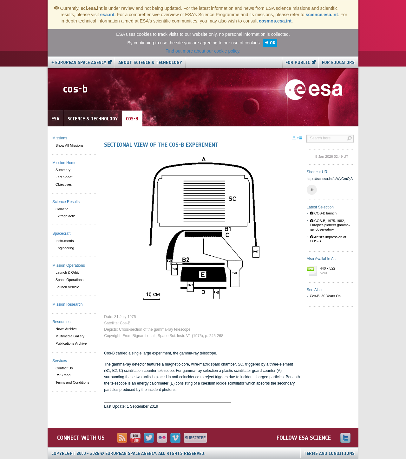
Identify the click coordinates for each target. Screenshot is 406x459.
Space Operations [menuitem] (69, 280)
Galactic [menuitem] (62, 209)
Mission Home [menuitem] (64, 163)
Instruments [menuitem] (65, 241)
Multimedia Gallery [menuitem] (70, 336)
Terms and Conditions (329, 453)
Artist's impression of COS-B (328, 239)
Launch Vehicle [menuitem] (67, 287)
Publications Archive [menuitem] (71, 343)
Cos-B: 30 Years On (325, 296)
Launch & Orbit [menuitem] (67, 272)
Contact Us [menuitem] (64, 368)
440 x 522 (335, 271)
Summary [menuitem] (63, 170)
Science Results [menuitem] (66, 202)
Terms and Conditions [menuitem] (72, 382)
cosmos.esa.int (275, 20)
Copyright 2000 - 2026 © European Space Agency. (128, 453)
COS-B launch (323, 213)
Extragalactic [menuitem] (65, 216)
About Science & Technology (150, 62)
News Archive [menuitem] (66, 329)
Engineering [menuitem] (65, 248)
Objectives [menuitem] (64, 184)
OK (272, 43)
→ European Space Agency (78, 62)
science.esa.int (322, 14)
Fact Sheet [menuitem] (64, 177)
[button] (312, 190)
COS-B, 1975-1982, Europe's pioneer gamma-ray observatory (330, 225)
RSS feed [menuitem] (63, 375)
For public (297, 62)
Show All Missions (69, 145)
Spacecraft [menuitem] (61, 233)
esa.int (107, 14)
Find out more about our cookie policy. (203, 51)
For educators (338, 62)
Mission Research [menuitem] (67, 304)
